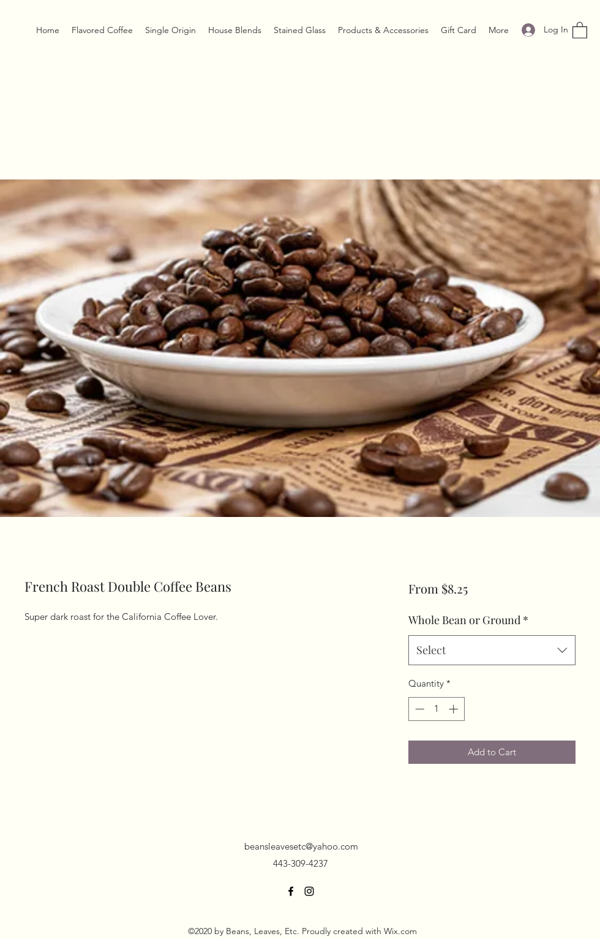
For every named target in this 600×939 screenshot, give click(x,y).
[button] (579, 30)
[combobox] (492, 650)
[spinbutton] (436, 709)
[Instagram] (309, 891)
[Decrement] (418, 709)
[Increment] (454, 709)
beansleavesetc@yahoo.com (301, 846)
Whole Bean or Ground (468, 620)
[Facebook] (291, 891)
